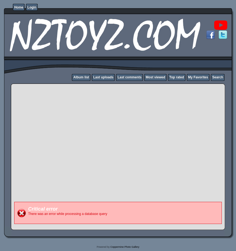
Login (31, 7)
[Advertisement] (56, 142)
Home (18, 7)
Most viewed (155, 77)
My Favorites (198, 77)
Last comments (129, 77)
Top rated (176, 77)
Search (217, 77)
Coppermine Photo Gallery (124, 247)
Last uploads (103, 77)
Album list (81, 77)
